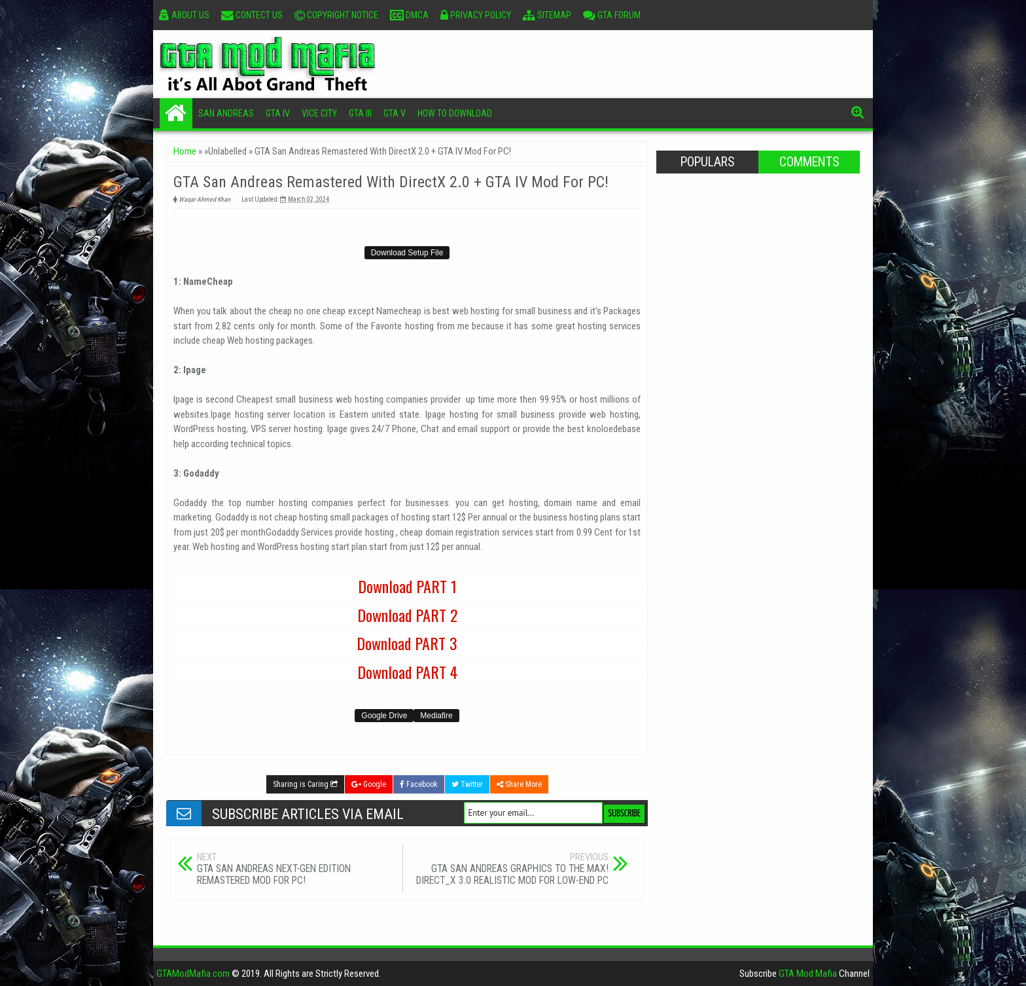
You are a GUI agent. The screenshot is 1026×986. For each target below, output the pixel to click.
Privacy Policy (475, 15)
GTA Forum (612, 15)
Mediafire (436, 715)
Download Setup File (407, 252)
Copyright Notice (336, 15)
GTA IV (278, 113)
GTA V (394, 113)
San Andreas (226, 113)
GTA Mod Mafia (808, 973)
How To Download (454, 113)
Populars (707, 162)
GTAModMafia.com (193, 973)
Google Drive (384, 715)
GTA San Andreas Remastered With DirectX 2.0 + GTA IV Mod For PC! (391, 182)
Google (368, 784)
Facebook (419, 784)
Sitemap (547, 15)
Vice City (319, 113)
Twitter (467, 784)
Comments (809, 162)
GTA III (360, 113)
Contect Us (252, 15)
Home (176, 113)
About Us (184, 15)
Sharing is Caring (305, 784)
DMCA (409, 15)
